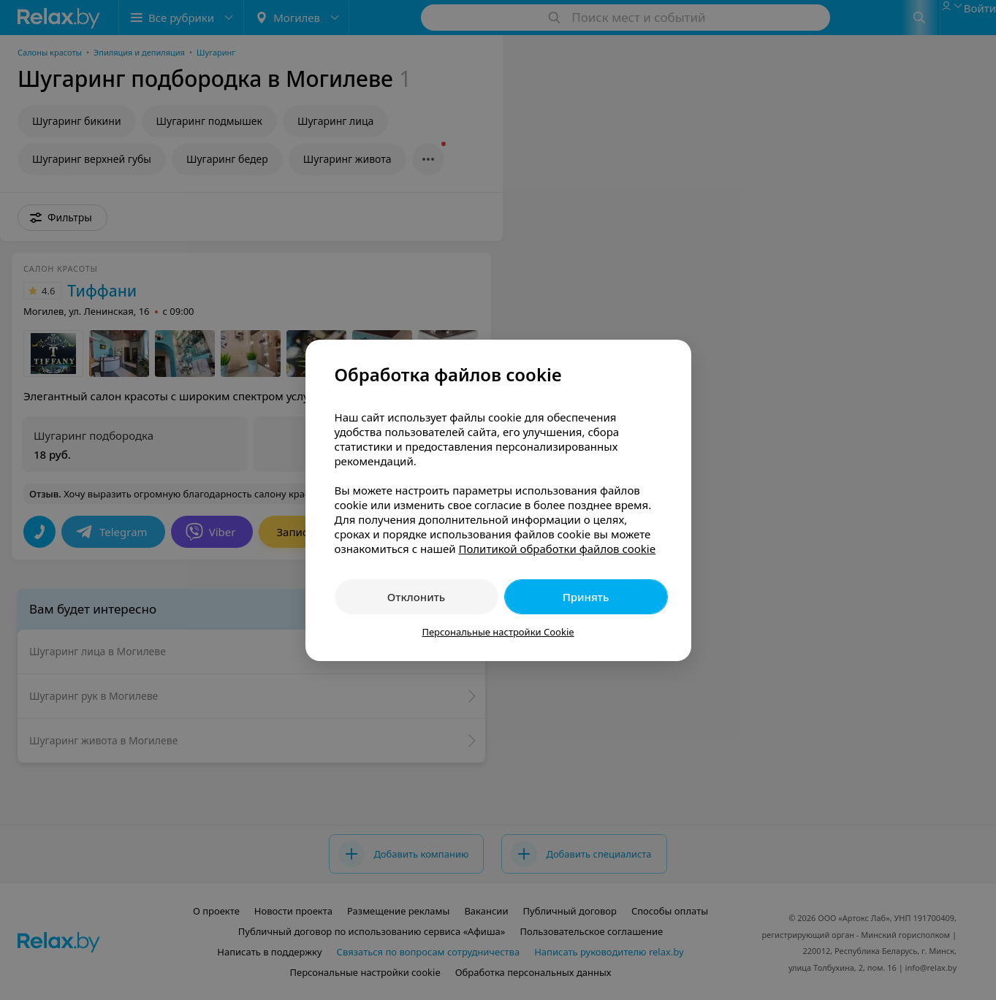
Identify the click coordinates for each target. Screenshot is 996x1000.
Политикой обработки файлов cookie (556, 548)
